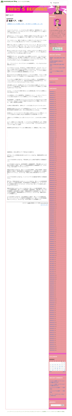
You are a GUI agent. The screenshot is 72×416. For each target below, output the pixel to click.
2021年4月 (52, 172)
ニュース (22, 411)
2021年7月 (52, 166)
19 (55, 368)
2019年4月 (52, 219)
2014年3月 (52, 340)
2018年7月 (52, 237)
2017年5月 (52, 265)
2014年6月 (52, 334)
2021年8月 (52, 164)
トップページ (10, 411)
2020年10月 (52, 184)
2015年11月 (52, 300)
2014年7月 (52, 332)
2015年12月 (52, 298)
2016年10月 (52, 279)
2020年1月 (52, 202)
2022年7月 (52, 143)
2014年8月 (52, 330)
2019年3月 (52, 221)
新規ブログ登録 (61, 411)
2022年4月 (52, 148)
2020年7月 (52, 190)
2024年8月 (52, 93)
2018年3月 (52, 245)
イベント (48, 411)
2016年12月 (52, 275)
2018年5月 (52, 241)
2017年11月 (52, 253)
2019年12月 (52, 204)
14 (59, 366)
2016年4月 (52, 291)
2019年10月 (52, 208)
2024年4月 (52, 101)
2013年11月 (52, 348)
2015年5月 (52, 312)
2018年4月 (52, 243)
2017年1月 (52, 273)
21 (59, 368)
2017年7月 (52, 261)
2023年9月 (52, 115)
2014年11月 (52, 324)
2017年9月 (52, 257)
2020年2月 (52, 200)
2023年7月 (52, 119)
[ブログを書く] (27, 1)
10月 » (64, 371)
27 (57, 370)
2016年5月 (52, 289)
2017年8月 (52, 259)
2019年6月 (52, 216)
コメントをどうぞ (44, 203)
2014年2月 (52, 342)
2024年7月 (52, 95)
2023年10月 (52, 113)
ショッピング (17, 411)
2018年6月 (52, 239)
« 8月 (50, 371)
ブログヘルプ (54, 411)
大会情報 (44, 411)
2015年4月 (52, 314)
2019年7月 (52, 214)
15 (62, 366)
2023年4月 (52, 125)
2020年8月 (52, 188)
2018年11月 (52, 229)
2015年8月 (52, 306)
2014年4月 (52, 338)
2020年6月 (52, 192)
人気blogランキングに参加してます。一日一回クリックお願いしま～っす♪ (25, 23)
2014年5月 (52, 336)
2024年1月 (52, 107)
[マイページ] (20, 1)
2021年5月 (52, 170)
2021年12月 (52, 156)
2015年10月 (52, 302)
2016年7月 (52, 285)
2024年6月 (52, 97)
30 (64, 370)
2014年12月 (52, 322)
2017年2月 (52, 271)
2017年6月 (52, 263)
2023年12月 (52, 109)
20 (57, 368)
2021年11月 (52, 158)
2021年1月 (52, 178)
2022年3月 (52, 150)
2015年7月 (52, 308)
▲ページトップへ (44, 204)
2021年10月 (52, 160)
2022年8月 (52, 141)
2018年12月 (52, 227)
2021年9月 (52, 162)
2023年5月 (52, 123)
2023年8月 (52, 117)
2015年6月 (52, 310)
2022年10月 (52, 137)
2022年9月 (52, 139)
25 (52, 370)
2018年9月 (52, 233)
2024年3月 (52, 103)
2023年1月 (52, 131)
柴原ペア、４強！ (16, 21)
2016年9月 (52, 281)
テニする (31, 411)
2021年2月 (52, 176)
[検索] (58, 3)
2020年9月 (52, 186)
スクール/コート (37, 411)
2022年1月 (52, 154)
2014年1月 (52, 344)
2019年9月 (52, 210)
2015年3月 (52, 316)
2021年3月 (52, 174)
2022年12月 (52, 133)
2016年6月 (52, 287)
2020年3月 (52, 198)
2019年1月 (52, 225)
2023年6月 (52, 121)
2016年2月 (52, 294)
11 (52, 366)
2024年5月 (52, 99)
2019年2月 (52, 223)
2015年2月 (52, 318)
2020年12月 (52, 180)
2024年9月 (52, 91)
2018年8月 (52, 235)
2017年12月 (52, 251)
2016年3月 (52, 292)
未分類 (29, 203)
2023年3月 (52, 127)
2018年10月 (52, 231)
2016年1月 (52, 296)
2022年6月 (52, 144)
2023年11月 (52, 111)
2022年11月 (52, 135)
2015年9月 (52, 304)
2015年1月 (52, 320)
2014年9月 (52, 328)
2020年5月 (52, 194)
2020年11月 (52, 182)
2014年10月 (52, 326)
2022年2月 (52, 152)
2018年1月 (52, 249)
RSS (58, 28)
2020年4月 (52, 196)
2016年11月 (52, 277)
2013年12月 (52, 346)
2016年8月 (52, 283)
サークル (27, 411)
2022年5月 (52, 146)
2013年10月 (52, 350)
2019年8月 (52, 212)
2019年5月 (52, 218)
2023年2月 (52, 129)
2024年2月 (52, 105)
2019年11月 (52, 206)
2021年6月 (52, 168)
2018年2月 (52, 247)
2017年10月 (52, 255)
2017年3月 (52, 269)
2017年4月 (52, 267)
